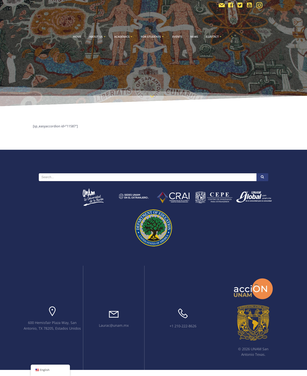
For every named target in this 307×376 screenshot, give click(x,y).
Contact (214, 36)
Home (77, 36)
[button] (232, 36)
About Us (97, 36)
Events (177, 36)
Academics (123, 36)
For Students (152, 36)
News (194, 36)
